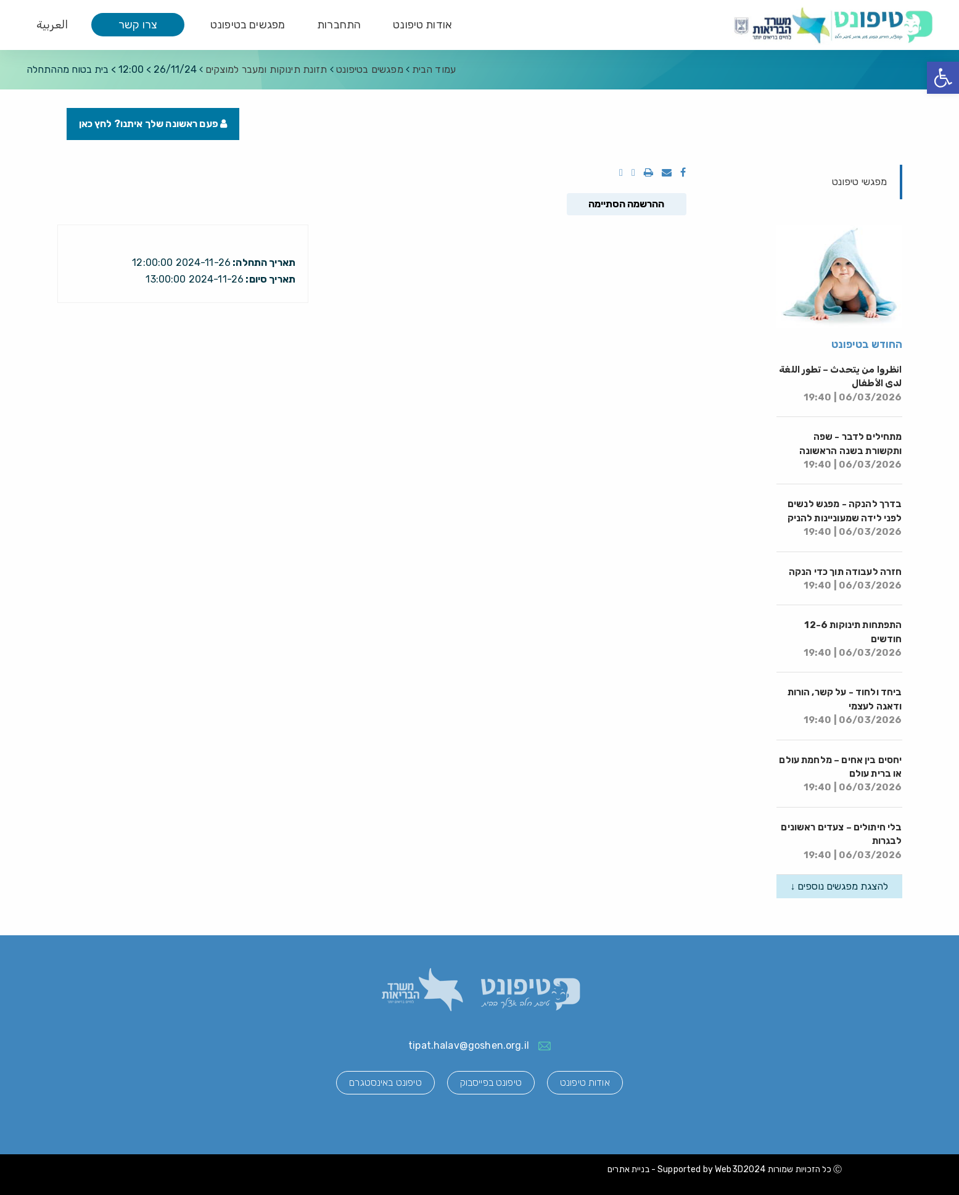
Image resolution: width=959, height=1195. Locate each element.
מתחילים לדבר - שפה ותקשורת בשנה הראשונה (850, 450)
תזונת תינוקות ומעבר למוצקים (266, 69)
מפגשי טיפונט (859, 182)
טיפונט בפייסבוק (491, 1082)
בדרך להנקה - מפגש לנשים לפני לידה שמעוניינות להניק (845, 517)
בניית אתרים (628, 1169)
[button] (943, 78)
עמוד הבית (434, 69)
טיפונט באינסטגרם (385, 1082)
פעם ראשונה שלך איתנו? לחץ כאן (153, 124)
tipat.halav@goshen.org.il (468, 1045)
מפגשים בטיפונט (247, 24)
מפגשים (369, 69)
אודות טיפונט (422, 24)
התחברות (339, 24)
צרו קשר (137, 24)
